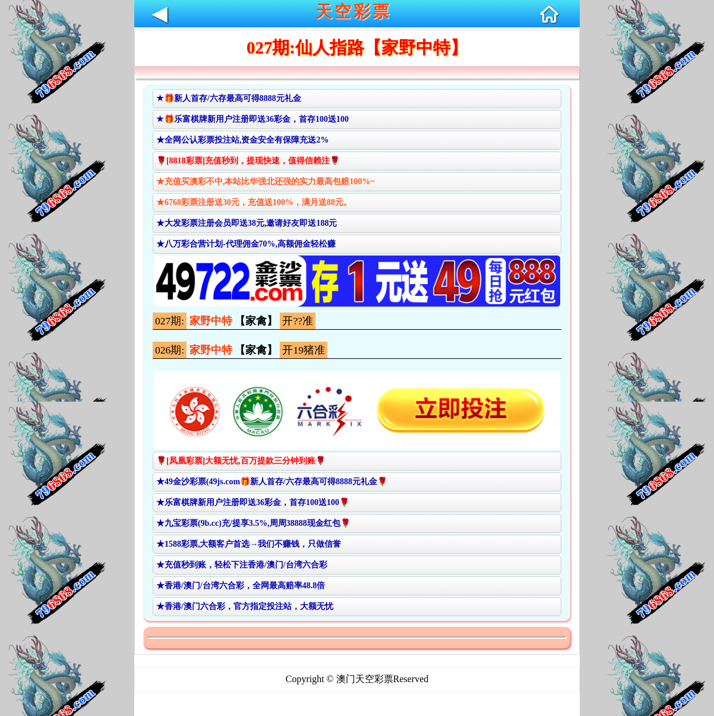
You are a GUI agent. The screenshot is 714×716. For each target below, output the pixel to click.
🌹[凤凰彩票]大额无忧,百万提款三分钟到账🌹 (241, 460)
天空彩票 (353, 11)
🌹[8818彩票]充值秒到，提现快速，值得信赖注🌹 (248, 160)
